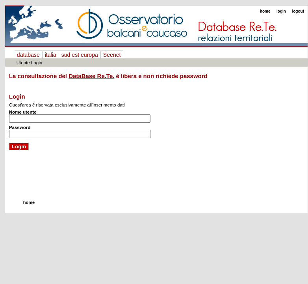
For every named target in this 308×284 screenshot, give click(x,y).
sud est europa (79, 55)
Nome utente (23, 112)
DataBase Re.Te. (91, 76)
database (28, 55)
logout (298, 11)
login (281, 11)
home (265, 11)
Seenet (112, 55)
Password (19, 127)
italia (50, 55)
